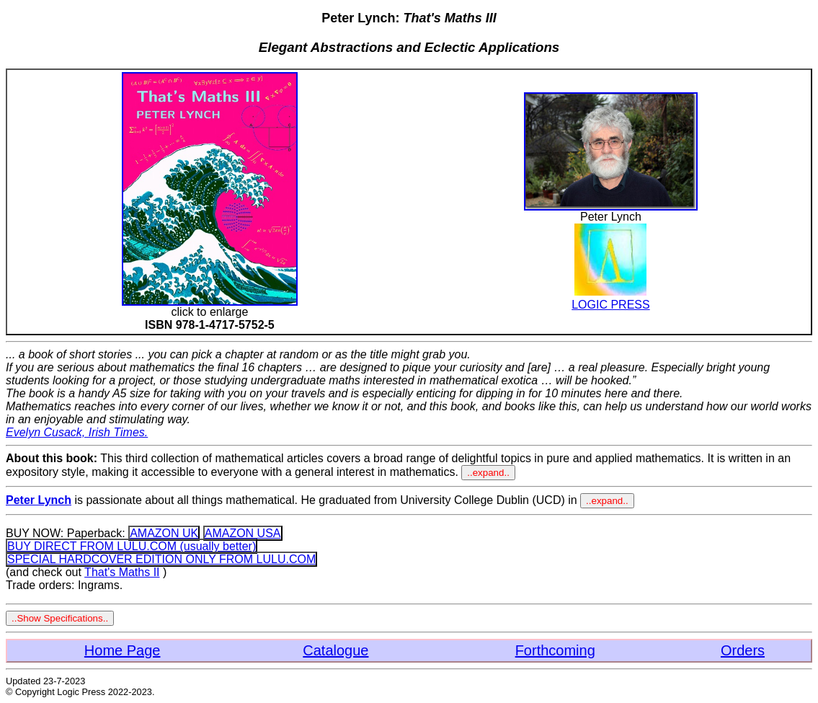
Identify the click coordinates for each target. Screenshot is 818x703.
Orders (743, 650)
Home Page (122, 650)
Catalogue (335, 650)
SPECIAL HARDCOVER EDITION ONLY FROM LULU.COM (161, 559)
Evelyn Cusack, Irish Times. (77, 432)
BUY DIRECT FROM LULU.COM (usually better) (131, 546)
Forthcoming (555, 650)
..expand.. (488, 472)
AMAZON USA (243, 533)
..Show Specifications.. (60, 618)
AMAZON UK (164, 533)
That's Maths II (121, 572)
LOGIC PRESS (610, 298)
